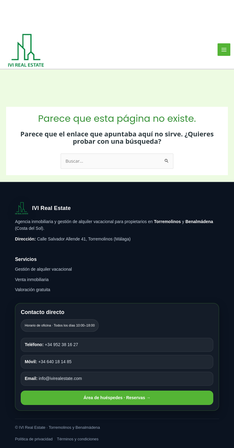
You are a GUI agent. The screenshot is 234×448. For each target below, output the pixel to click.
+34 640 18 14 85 (48, 361)
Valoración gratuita (32, 289)
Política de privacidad (34, 439)
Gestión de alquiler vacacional (43, 269)
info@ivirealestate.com (53, 378)
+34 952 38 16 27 (51, 344)
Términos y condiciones (78, 439)
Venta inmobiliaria (32, 279)
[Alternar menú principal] (224, 49)
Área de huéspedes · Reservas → (117, 397)
